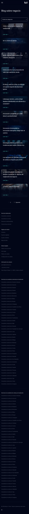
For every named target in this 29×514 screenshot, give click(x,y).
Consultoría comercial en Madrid (8, 337)
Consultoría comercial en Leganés (8, 334)
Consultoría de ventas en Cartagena (9, 417)
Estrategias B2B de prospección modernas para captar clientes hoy (13, 144)
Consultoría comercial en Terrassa (8, 370)
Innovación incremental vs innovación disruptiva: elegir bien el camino (14, 130)
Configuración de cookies (6, 256)
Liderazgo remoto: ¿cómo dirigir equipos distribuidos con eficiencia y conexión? (14, 101)
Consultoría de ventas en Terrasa (8, 483)
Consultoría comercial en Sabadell (8, 356)
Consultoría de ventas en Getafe (8, 434)
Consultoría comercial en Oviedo (8, 348)
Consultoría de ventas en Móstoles (8, 456)
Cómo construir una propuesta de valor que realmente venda (13, 71)
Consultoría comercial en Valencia (8, 372)
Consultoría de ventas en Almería (8, 403)
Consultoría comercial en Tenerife (8, 367)
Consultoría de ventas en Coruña (8, 425)
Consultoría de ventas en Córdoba (8, 423)
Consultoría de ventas (6, 218)
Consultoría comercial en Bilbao (8, 298)
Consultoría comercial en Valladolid (8, 375)
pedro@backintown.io (6, 264)
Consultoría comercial (6, 216)
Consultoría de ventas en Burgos (8, 414)
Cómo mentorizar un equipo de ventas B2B (12, 27)
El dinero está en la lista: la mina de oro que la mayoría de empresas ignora (13, 87)
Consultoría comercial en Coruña (8, 312)
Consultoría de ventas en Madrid (8, 450)
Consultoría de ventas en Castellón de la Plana (11, 420)
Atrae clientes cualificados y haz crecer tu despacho (13, 56)
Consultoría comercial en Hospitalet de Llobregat (12, 328)
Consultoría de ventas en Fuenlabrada (9, 431)
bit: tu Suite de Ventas (10, 40)
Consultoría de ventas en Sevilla (8, 478)
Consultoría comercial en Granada (8, 326)
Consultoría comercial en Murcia (8, 345)
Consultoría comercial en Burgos (8, 301)
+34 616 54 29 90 (5, 267)
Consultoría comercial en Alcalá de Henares (10, 282)
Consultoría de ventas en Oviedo (8, 461)
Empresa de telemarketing (7, 221)
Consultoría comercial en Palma (8, 350)
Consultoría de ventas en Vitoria (8, 494)
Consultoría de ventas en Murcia (8, 458)
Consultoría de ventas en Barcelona (9, 409)
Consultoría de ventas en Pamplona (9, 467)
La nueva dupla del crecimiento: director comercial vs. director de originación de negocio (13, 174)
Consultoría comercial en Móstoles (8, 342)
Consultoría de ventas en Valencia (8, 486)
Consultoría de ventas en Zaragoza (9, 497)
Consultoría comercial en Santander (9, 361)
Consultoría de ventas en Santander (9, 475)
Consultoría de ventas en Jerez (8, 445)
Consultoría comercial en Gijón (7, 323)
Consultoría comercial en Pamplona (9, 353)
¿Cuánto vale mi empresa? (11, 186)
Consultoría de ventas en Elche (8, 428)
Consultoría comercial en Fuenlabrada (9, 317)
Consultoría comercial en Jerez (8, 331)
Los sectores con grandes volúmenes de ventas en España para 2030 (14, 159)
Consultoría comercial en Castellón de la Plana (11, 306)
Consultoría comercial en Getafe (8, 320)
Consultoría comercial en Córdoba (8, 309)
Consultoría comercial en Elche (8, 315)
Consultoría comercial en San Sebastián (10, 359)
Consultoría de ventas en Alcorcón (8, 398)
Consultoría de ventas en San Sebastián (10, 472)
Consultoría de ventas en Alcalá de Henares (10, 395)
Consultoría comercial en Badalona (8, 293)
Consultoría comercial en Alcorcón (8, 284)
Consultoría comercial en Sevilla (8, 364)
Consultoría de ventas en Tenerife (8, 480)
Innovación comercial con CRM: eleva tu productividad (13, 115)
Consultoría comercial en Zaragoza (8, 383)
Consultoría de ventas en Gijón (8, 436)
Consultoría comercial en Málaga (8, 339)
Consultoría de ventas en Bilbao (8, 412)
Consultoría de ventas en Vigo (7, 491)
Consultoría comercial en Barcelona (9, 295)
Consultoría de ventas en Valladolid (9, 489)
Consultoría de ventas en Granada (8, 439)
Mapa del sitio (4, 240)
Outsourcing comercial (6, 224)
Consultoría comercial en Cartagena (9, 304)
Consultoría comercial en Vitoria (8, 381)
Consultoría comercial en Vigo (7, 378)
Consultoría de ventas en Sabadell (8, 469)
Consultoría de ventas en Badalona (8, 406)
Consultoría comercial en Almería (8, 290)
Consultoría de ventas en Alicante (8, 401)
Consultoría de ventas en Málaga (8, 453)
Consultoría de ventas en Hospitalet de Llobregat (12, 442)
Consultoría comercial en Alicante (8, 287)
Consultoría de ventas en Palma (8, 464)
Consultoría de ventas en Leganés (8, 447)
